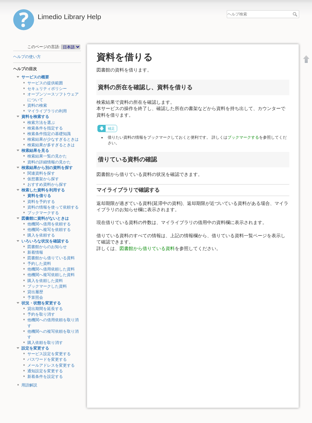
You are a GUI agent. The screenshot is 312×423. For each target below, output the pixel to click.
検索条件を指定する (45, 128)
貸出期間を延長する (45, 308)
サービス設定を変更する (49, 354)
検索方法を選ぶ (41, 122)
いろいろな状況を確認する (45, 241)
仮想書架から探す (43, 179)
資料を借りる (39, 195)
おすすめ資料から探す (47, 184)
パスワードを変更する (47, 359)
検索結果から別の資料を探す (47, 167)
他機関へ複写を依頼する (49, 229)
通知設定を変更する (45, 371)
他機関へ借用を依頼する (49, 224)
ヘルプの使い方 (27, 56)
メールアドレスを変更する (51, 365)
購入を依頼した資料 (45, 280)
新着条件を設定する (45, 376)
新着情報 (35, 252)
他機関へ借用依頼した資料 (51, 269)
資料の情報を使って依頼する (53, 207)
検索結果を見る (35, 150)
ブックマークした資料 (47, 286)
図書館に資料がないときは (45, 218)
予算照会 (35, 297)
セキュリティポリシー (47, 88)
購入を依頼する (41, 235)
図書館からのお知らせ (47, 246)
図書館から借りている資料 (51, 258)
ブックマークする (43, 213)
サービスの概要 (35, 77)
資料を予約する (41, 201)
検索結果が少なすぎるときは (53, 139)
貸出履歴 (35, 292)
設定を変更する (35, 348)
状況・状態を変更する (41, 303)
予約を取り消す (41, 314)
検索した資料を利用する (43, 190)
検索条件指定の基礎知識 (49, 133)
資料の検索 (37, 105)
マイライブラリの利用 (47, 111)
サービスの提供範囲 (45, 83)
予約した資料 (39, 263)
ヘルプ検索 (296, 14)
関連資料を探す (41, 173)
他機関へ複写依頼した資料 (51, 274)
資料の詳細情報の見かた (49, 162)
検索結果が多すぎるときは (51, 145)
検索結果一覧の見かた (47, 156)
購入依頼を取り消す (45, 342)
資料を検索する (35, 116)
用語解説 (29, 385)
